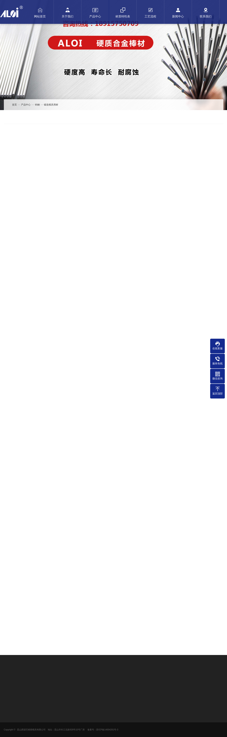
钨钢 (37, 104)
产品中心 (26, 104)
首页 (14, 104)
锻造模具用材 (51, 104)
